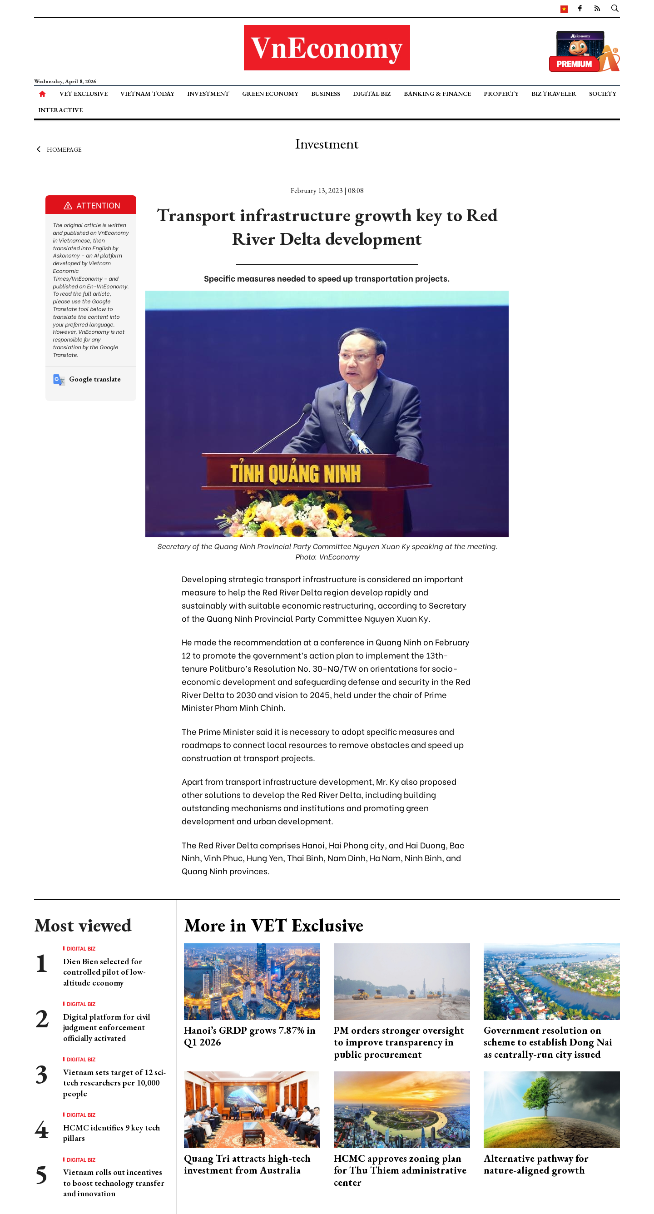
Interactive (60, 110)
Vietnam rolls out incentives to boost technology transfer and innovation (113, 1183)
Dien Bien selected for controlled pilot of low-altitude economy (104, 972)
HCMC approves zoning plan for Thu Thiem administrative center (400, 1170)
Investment (208, 93)
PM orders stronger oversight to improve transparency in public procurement (399, 1042)
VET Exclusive (83, 93)
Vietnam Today (147, 93)
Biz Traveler (553, 93)
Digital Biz (372, 93)
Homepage (58, 149)
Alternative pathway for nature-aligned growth (536, 1164)
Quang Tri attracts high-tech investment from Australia (247, 1164)
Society (602, 93)
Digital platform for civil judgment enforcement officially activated (106, 1027)
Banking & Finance (437, 93)
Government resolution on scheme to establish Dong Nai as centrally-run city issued (548, 1042)
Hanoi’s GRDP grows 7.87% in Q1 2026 (250, 1036)
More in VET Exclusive (273, 925)
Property (501, 93)
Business (325, 93)
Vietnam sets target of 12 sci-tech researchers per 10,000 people (114, 1083)
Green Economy (270, 93)
